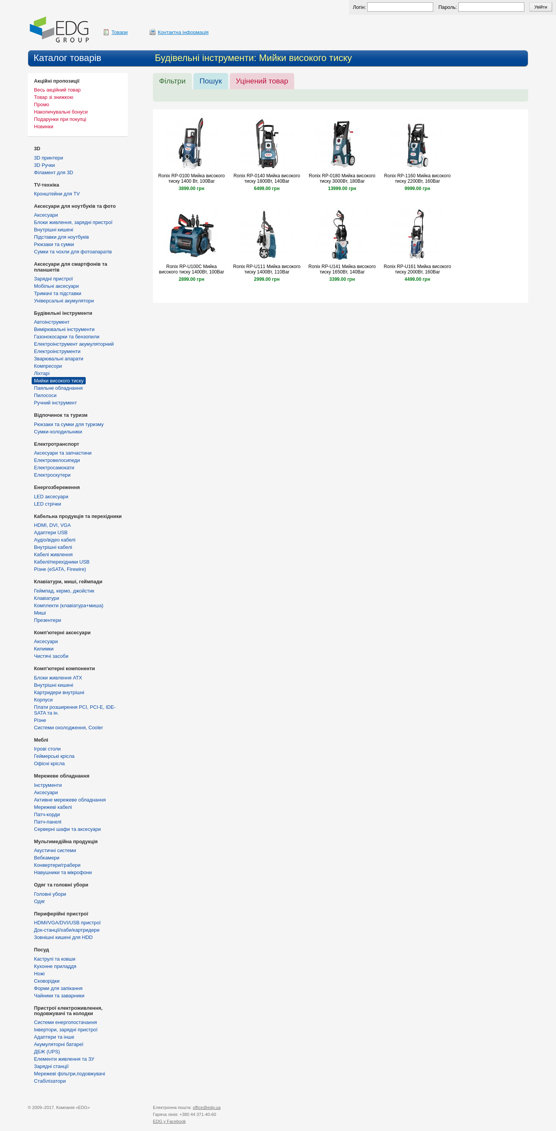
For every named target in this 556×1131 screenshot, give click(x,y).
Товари (120, 32)
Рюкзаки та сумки (54, 244)
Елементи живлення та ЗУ (64, 1059)
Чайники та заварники (59, 996)
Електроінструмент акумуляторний (74, 344)
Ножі (39, 973)
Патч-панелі (47, 822)
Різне (40, 720)
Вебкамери (46, 858)
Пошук (211, 81)
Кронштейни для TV (57, 194)
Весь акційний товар (57, 90)
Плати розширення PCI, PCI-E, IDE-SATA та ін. (75, 710)
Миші (40, 613)
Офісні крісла (49, 763)
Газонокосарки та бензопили (66, 337)
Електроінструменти (57, 351)
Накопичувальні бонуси (61, 112)
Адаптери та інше (54, 1037)
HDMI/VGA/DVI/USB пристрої (67, 923)
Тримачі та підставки (57, 293)
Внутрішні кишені (53, 230)
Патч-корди (47, 814)
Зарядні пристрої (53, 279)
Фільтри (172, 81)
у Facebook (169, 1121)
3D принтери (48, 158)
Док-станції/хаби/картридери (67, 930)
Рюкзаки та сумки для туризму (68, 424)
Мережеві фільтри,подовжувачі (69, 1074)
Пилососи (45, 395)
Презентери (47, 620)
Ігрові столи (47, 749)
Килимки (44, 649)
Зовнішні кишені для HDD (63, 937)
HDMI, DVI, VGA (52, 525)
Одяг (39, 901)
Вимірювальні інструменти (64, 329)
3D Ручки (44, 165)
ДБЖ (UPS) (47, 1052)
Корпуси (43, 700)
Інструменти (48, 785)
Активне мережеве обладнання (70, 800)
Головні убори (50, 894)
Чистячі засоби (51, 656)
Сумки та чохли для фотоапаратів (73, 252)
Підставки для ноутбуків (61, 237)
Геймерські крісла (54, 756)
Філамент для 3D (53, 172)
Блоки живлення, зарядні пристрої (73, 222)
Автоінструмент (52, 322)
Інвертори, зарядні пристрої (66, 1030)
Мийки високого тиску (58, 381)
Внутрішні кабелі (53, 547)
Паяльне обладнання (58, 388)
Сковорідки (46, 981)
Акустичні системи (55, 850)
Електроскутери (52, 475)
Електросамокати (54, 467)
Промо (41, 104)
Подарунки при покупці (60, 119)
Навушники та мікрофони (63, 872)
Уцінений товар (262, 81)
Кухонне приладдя (55, 966)
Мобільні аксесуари (56, 286)
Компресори (48, 366)
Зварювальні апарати (58, 359)
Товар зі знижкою (53, 97)
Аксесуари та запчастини (63, 453)
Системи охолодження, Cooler (68, 727)
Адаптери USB (51, 532)
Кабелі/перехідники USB (62, 562)
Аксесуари (46, 215)
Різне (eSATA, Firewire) (60, 569)
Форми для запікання (58, 988)
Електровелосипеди (57, 460)
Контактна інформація (183, 32)
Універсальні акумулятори (64, 301)
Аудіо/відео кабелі (54, 540)
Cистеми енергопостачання (65, 1022)
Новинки (43, 126)
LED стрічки (47, 504)
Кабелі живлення (53, 554)
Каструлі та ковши (54, 959)
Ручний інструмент (55, 403)
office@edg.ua (206, 1107)
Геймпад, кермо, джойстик (64, 591)
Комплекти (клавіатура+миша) (68, 605)
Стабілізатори (50, 1081)
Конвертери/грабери (57, 865)
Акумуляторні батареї (58, 1044)
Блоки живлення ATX (58, 678)
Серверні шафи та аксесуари (67, 829)
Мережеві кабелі (53, 807)
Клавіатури (46, 598)
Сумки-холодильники (58, 432)
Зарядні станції (51, 1066)
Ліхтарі (41, 373)
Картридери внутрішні (59, 692)
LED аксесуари (51, 496)
